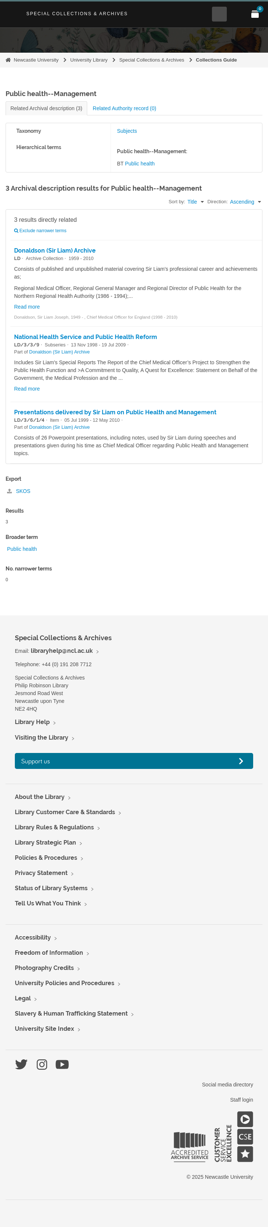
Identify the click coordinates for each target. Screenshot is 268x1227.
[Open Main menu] (237, 14)
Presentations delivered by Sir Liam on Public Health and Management (115, 412)
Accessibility (33, 937)
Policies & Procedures (46, 857)
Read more (27, 307)
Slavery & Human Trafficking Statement (71, 1013)
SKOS (18, 491)
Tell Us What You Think (48, 903)
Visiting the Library (41, 737)
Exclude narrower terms (40, 230)
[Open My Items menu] (255, 14)
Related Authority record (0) (124, 108)
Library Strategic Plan (45, 842)
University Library (88, 60)
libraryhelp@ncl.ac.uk (62, 650)
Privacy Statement (41, 872)
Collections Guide (216, 60)
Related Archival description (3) (46, 108)
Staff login (241, 1100)
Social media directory (227, 1085)
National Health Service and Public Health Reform (85, 337)
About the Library (40, 796)
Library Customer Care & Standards (65, 812)
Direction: (217, 201)
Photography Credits (44, 967)
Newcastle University (36, 60)
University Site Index (44, 1028)
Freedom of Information (49, 952)
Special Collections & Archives (77, 13)
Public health (140, 164)
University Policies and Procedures (64, 983)
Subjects (127, 131)
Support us (35, 761)
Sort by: (177, 201)
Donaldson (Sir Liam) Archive (55, 250)
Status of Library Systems (51, 888)
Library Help (32, 722)
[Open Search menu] (219, 14)
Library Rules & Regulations (54, 827)
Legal (23, 998)
